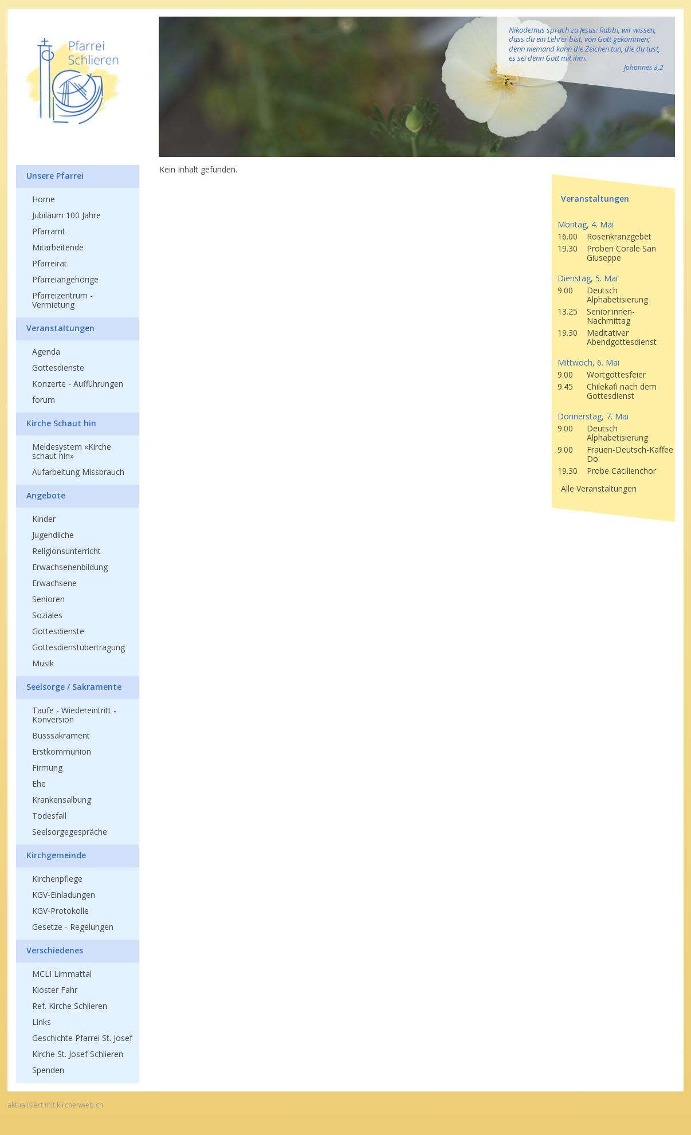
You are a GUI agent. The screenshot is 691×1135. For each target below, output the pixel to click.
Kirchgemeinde (56, 855)
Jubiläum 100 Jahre (66, 215)
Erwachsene (54, 583)
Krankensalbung (61, 799)
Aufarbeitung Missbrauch (78, 471)
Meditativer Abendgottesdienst (622, 337)
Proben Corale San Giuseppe (621, 253)
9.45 (565, 386)
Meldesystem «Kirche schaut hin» (71, 451)
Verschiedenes (54, 950)
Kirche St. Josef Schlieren (77, 1053)
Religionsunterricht (66, 550)
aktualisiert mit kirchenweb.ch (55, 1105)
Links (41, 1021)
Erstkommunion (61, 751)
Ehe (39, 783)
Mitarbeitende (58, 247)
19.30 (567, 248)
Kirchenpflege (57, 878)
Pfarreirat (49, 263)
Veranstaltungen (60, 328)
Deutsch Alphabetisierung (617, 295)
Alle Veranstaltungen (599, 488)
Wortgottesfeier (616, 374)
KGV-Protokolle (60, 910)
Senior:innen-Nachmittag (611, 316)
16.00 (567, 236)
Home (43, 199)
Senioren (48, 599)
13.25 (567, 311)
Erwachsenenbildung (70, 566)
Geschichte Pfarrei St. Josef (82, 1037)
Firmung (47, 767)
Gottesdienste (58, 367)
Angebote (45, 495)
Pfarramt (48, 231)
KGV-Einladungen (63, 894)
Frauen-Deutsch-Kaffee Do (630, 454)
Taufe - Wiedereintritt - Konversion (74, 715)
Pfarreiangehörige (65, 279)
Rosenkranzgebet (619, 236)
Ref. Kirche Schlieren (69, 1005)
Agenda (46, 351)
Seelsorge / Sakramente (73, 686)
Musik (43, 663)
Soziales (47, 615)
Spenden (48, 1070)
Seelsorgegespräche (69, 831)
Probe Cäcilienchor (621, 470)
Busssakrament (61, 735)
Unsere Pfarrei (55, 175)
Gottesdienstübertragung (78, 647)
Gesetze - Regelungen (72, 926)
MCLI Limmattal (62, 973)
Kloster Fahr (54, 989)
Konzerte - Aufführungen (77, 383)
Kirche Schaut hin (61, 423)
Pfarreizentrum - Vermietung (62, 300)
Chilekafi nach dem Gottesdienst (622, 391)
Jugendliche (53, 534)
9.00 (565, 290)
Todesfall (49, 815)
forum (43, 399)
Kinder (44, 518)
